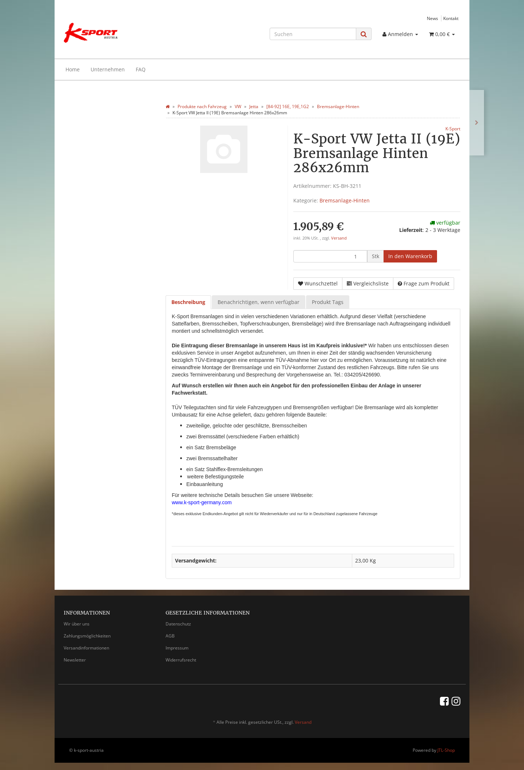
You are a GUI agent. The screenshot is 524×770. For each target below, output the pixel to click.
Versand (339, 238)
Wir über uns (77, 624)
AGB (170, 636)
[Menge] (330, 256)
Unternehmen (108, 69)
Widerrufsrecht (181, 660)
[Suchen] (313, 34)
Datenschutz (178, 624)
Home (73, 69)
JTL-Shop (446, 750)
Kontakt (450, 18)
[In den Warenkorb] (410, 256)
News (432, 18)
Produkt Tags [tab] (328, 302)
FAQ (141, 69)
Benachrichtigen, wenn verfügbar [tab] (258, 302)
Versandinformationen (86, 648)
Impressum (177, 648)
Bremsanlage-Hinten (344, 200)
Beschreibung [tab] (188, 302)
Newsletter (75, 660)
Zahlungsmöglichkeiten (87, 636)
